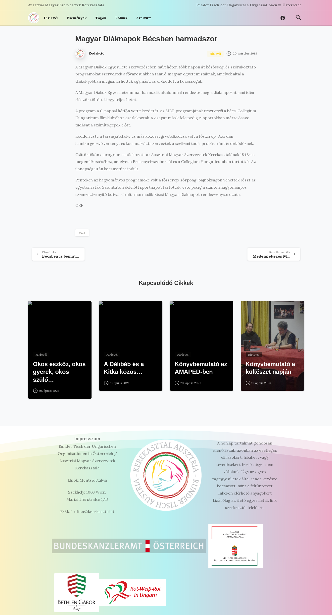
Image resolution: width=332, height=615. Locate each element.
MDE (82, 232)
